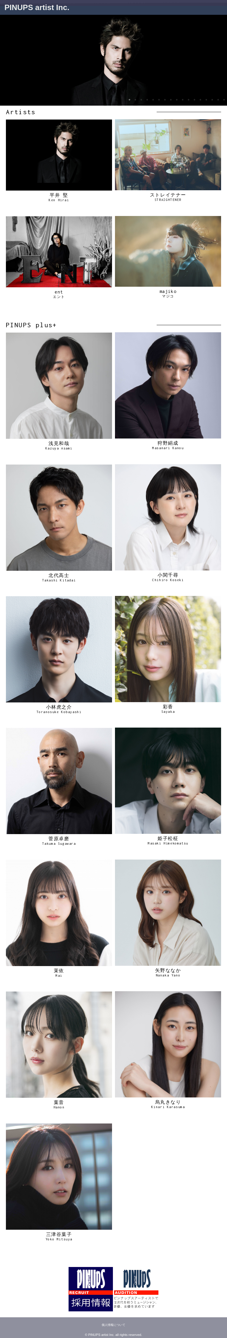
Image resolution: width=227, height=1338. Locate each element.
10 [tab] (183, 100)
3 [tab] (141, 100)
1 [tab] (129, 100)
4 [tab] (147, 100)
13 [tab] (200, 100)
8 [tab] (171, 100)
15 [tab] (212, 100)
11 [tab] (189, 100)
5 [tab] (153, 100)
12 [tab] (194, 100)
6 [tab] (159, 100)
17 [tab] (224, 100)
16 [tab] (218, 100)
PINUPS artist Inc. (36, 7)
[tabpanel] (113, 60)
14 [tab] (206, 100)
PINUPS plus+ (31, 325)
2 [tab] (135, 100)
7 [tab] (165, 100)
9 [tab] (177, 100)
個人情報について (113, 1324)
